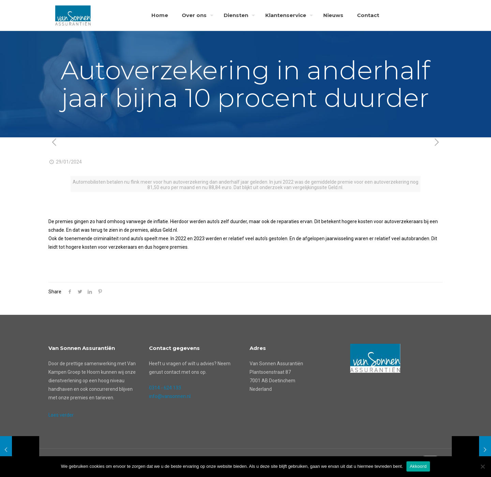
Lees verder (61, 415)
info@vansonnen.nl (170, 396)
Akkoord (418, 466)
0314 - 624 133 (165, 387)
